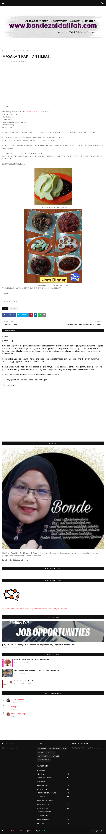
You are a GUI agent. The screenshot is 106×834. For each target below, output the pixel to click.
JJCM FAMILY (16, 51)
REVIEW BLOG (53, 785)
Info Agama (42, 748)
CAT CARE (55, 756)
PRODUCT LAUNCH (53, 778)
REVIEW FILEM (53, 789)
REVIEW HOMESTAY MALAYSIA (53, 793)
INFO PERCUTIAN (43, 760)
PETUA (40, 752)
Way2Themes (22, 831)
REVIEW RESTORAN (53, 808)
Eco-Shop (53, 774)
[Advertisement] (53, 83)
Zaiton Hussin (31, 112)
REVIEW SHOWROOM (53, 812)
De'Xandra (53, 770)
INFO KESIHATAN (54, 748)
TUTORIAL (53, 823)
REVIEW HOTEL (53, 797)
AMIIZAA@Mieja (18, 713)
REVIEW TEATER (53, 815)
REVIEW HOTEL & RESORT (53, 800)
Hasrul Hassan (17, 699)
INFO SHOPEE (50, 752)
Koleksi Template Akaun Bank (25, 681)
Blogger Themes (44, 831)
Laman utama (6, 51)
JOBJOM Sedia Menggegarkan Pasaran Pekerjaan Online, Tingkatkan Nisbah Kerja (38, 644)
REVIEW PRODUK (53, 804)
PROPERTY (53, 781)
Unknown (6, 62)
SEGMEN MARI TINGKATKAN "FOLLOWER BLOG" (31, 660)
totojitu (15, 706)
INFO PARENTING (44, 756)
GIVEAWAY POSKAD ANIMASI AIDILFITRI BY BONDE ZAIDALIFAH (37, 670)
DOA (64, 748)
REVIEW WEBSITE (53, 819)
